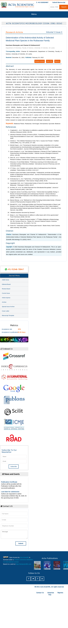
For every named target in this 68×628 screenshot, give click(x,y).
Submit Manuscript (58, 2)
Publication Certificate (9, 482)
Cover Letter (5, 311)
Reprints (57, 61)
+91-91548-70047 (16, 269)
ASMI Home (5, 280)
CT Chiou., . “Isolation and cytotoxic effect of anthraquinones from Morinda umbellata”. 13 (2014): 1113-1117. (33, 169)
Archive (4, 302)
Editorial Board (6, 284)
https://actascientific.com (23, 564)
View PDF (49, 61)
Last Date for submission (10, 491)
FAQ (49, 595)
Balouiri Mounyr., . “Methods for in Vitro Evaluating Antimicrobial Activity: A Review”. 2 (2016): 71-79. (35, 201)
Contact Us (40, 592)
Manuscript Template (8, 315)
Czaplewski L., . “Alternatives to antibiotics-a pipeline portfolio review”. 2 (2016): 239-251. (35, 131)
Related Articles (39, 61)
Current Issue (6, 293)
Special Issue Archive (8, 306)
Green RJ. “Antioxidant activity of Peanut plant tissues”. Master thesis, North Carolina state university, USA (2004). (35, 226)
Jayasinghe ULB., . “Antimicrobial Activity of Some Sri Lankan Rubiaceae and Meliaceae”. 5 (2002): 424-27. (34, 184)
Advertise (50, 592)
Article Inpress (6, 297)
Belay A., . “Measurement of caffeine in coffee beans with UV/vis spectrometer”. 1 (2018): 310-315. (34, 216)
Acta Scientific (24, 557)
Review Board (6, 289)
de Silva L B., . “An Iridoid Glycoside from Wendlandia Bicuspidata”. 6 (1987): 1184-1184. (34, 188)
